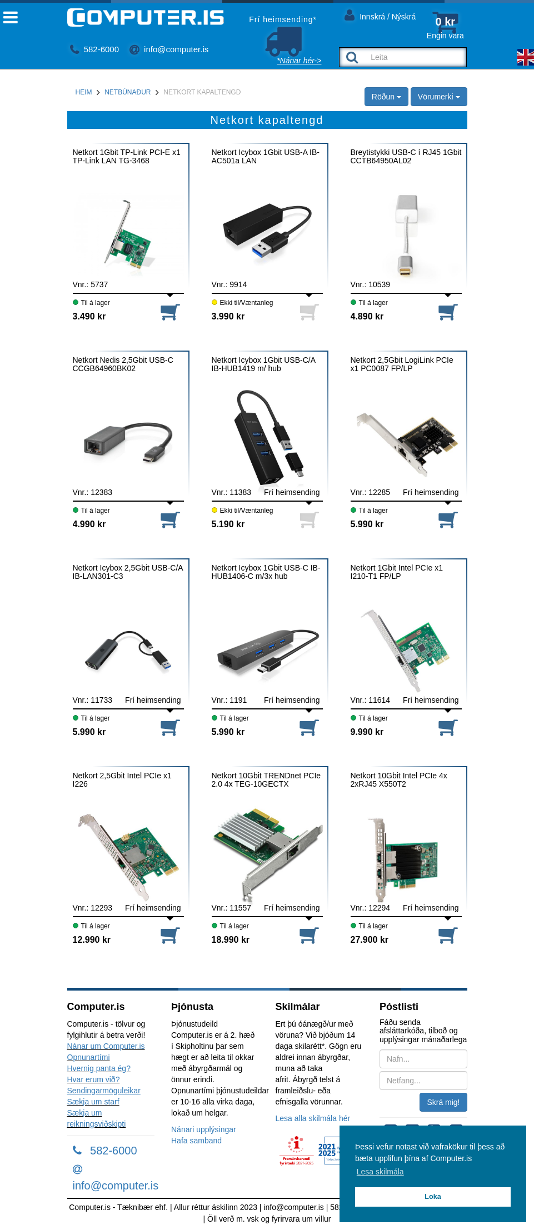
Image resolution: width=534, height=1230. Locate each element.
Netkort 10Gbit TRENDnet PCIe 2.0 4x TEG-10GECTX (266, 780)
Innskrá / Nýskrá (380, 14)
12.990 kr (92, 939)
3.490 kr (89, 316)
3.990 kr (228, 316)
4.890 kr (367, 316)
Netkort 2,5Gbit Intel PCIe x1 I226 (122, 780)
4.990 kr (89, 524)
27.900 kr (370, 939)
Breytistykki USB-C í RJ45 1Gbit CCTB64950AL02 (406, 156)
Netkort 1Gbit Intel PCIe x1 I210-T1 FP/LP (397, 572)
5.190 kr (228, 524)
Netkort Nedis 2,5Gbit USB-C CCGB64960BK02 (123, 364)
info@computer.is (168, 49)
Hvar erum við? (93, 1079)
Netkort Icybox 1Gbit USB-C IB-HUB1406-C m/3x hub (266, 572)
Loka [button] (433, 1197)
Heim (84, 92)
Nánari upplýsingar (203, 1129)
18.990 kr (231, 939)
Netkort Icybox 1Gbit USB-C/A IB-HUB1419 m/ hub (264, 364)
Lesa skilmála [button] (380, 1171)
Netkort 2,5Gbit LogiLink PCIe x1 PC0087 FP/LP (402, 364)
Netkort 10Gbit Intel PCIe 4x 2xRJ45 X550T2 (399, 780)
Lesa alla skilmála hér (313, 1118)
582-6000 (94, 49)
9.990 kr (367, 732)
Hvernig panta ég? (99, 1068)
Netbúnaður (127, 92)
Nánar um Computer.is (106, 1046)
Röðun (386, 96)
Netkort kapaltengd (202, 92)
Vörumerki (439, 96)
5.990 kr (367, 524)
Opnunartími (88, 1057)
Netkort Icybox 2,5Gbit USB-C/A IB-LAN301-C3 (128, 572)
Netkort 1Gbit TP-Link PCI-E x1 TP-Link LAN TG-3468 (127, 156)
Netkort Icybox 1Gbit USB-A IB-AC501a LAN (266, 156)
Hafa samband (196, 1140)
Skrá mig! (443, 1102)
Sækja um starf (93, 1101)
